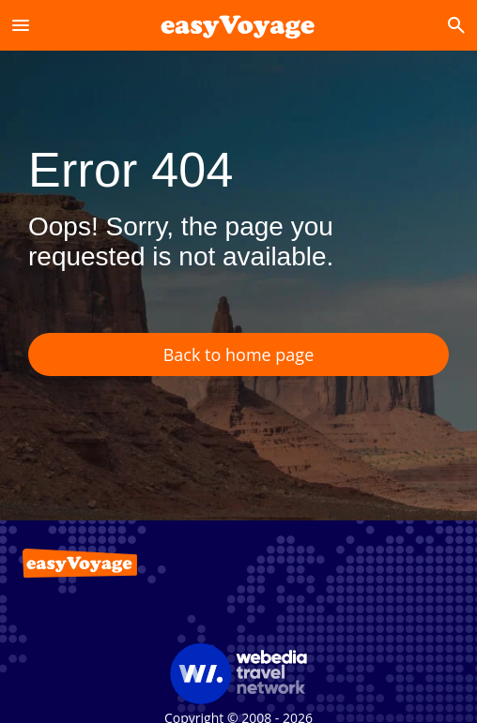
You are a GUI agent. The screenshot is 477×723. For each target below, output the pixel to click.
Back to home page (239, 354)
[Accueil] (238, 25)
